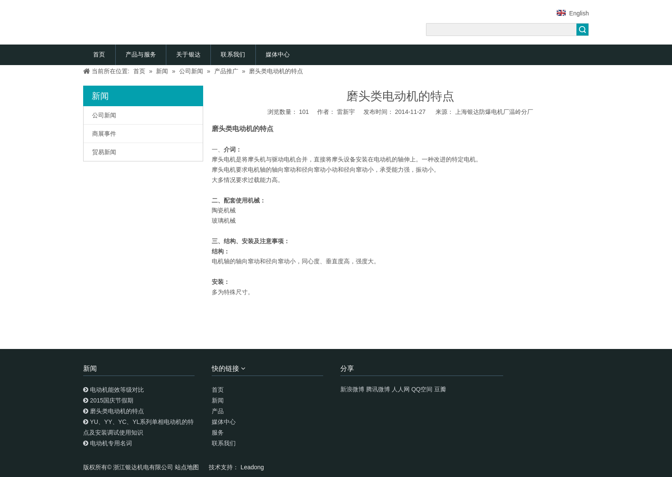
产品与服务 (141, 54)
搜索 (582, 30)
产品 (218, 411)
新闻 (218, 400)
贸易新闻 (104, 152)
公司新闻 (104, 115)
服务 (218, 432)
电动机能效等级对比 (117, 389)
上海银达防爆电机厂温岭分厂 (494, 111)
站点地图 (188, 467)
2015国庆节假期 (111, 400)
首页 (99, 54)
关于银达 (188, 54)
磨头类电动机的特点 (117, 411)
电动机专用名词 (111, 443)
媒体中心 (278, 54)
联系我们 (233, 54)
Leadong (252, 467)
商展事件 (104, 133)
